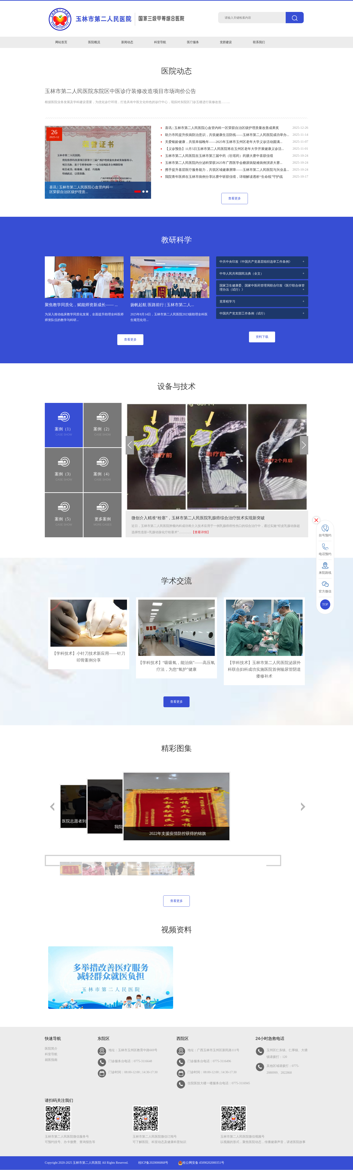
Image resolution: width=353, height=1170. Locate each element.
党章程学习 (227, 301)
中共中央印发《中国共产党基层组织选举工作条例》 (255, 261)
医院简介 (51, 1048)
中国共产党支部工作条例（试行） (243, 313)
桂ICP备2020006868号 (153, 1162)
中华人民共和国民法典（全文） (241, 273)
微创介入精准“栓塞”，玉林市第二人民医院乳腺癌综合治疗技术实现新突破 (198, 518)
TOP (325, 604)
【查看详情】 (200, 532)
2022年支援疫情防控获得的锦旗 (177, 833)
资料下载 (262, 337)
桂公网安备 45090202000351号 (201, 1162)
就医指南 (51, 1060)
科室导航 (51, 1054)
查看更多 (234, 198)
